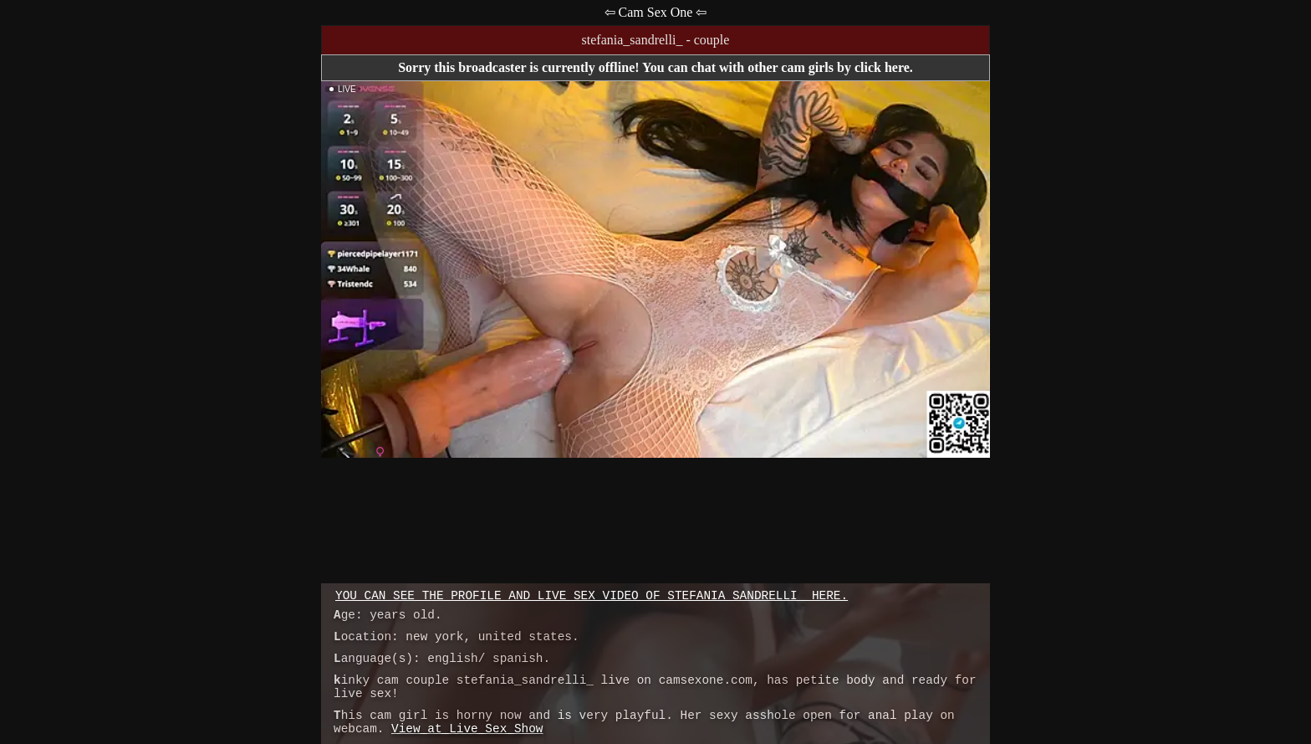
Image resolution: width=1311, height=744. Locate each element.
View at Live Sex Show (467, 729)
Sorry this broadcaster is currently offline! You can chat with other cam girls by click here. (655, 67)
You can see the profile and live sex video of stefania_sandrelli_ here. (591, 596)
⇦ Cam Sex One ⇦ (655, 12)
